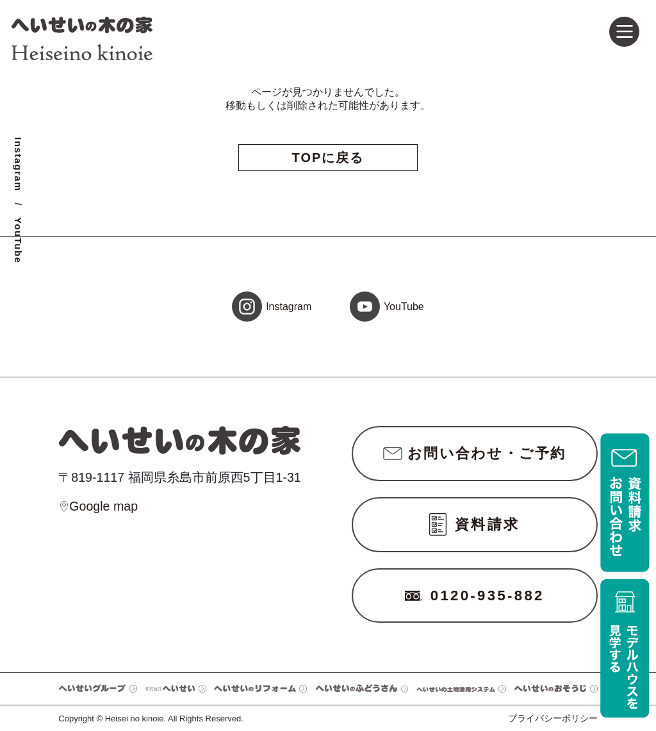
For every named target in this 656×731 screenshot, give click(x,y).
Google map (98, 506)
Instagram (18, 164)
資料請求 (474, 524)
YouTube (18, 240)
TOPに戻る (328, 158)
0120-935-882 (475, 595)
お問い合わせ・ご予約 (474, 453)
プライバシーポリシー (553, 718)
